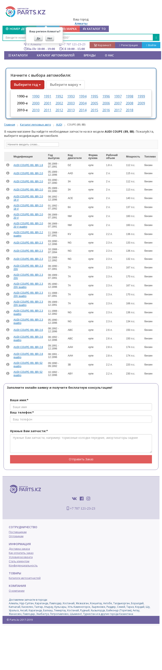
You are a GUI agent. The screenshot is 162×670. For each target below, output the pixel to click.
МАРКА (70, 29)
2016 (106, 110)
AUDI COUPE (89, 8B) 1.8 (28, 165)
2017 (118, 110)
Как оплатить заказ (21, 553)
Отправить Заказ (81, 459)
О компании (16, 591)
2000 (36, 103)
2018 (129, 110)
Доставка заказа (19, 549)
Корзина (102, 45)
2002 (59, 103)
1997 (118, 96)
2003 (71, 103)
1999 (141, 96)
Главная (9, 124)
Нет (49, 38)
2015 (94, 110)
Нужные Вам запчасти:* (29, 431)
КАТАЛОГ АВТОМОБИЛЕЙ (56, 55)
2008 (129, 103)
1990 (36, 96)
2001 (47, 103)
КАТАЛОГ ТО (94, 29)
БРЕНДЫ (90, 55)
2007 (118, 103)
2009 (141, 103)
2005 (94, 103)
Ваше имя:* (19, 400)
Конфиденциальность (23, 565)
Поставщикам (18, 532)
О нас (109, 55)
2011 (47, 110)
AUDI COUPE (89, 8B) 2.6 (28, 330)
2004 (82, 103)
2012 (59, 110)
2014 (82, 110)
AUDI (59, 124)
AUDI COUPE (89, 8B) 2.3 (28, 242)
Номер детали (19, 29)
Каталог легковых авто (35, 124)
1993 (71, 96)
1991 (47, 96)
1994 (82, 96)
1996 (106, 96)
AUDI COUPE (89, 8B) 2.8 (28, 347)
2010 (36, 110)
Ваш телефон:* (22, 412)
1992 (59, 96)
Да (38, 38)
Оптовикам (16, 536)
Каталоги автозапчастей (25, 578)
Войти (151, 45)
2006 (106, 103)
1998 (129, 96)
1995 (94, 96)
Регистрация (128, 45)
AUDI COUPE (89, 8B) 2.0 (28, 173)
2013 (71, 110)
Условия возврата (21, 557)
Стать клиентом (19, 561)
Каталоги (18, 55)
